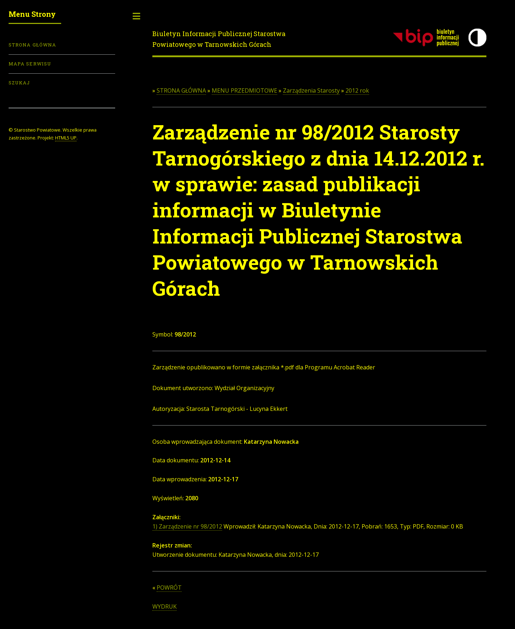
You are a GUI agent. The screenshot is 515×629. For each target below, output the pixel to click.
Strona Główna (32, 44)
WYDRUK (164, 606)
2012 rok (357, 90)
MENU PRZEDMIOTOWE (244, 90)
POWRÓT (169, 587)
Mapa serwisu (30, 63)
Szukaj (19, 82)
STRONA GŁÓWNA (181, 90)
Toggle (136, 16)
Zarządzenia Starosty (311, 90)
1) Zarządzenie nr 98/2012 (187, 526)
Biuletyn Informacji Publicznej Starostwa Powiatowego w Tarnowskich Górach (218, 39)
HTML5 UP (66, 137)
